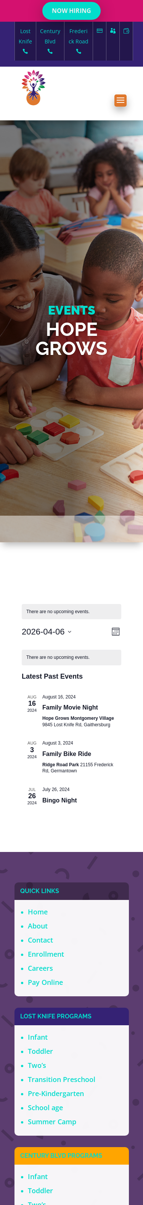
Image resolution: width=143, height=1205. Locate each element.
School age (45, 1107)
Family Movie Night (70, 707)
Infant (38, 1037)
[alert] (71, 657)
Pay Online (45, 982)
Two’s (37, 1065)
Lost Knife (25, 41)
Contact (40, 940)
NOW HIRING (71, 10)
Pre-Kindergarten (56, 1093)
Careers (40, 968)
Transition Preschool (61, 1079)
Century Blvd (50, 41)
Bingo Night (59, 800)
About (38, 925)
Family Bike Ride (66, 754)
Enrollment (46, 954)
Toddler (40, 1051)
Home (38, 911)
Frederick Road (78, 41)
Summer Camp (52, 1121)
